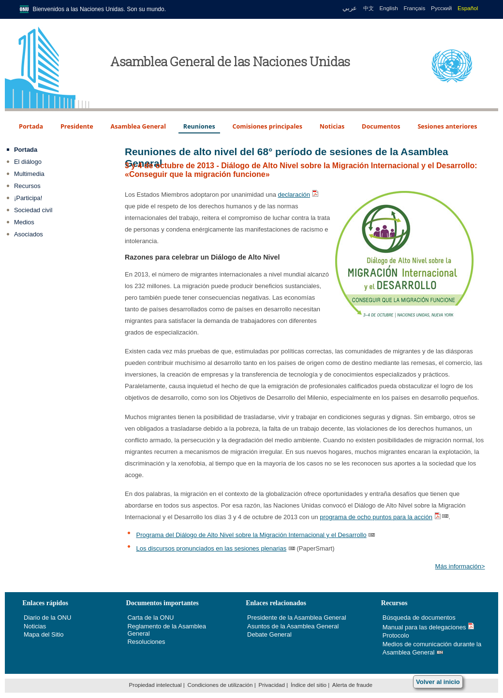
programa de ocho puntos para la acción (376, 517)
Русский (441, 8)
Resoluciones (146, 641)
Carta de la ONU (150, 617)
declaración (294, 194)
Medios (24, 222)
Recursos (27, 185)
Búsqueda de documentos (419, 617)
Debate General (269, 634)
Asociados (28, 234)
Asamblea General (138, 126)
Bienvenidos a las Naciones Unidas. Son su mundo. (99, 9)
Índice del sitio (308, 685)
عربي (348, 8)
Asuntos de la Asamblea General (293, 626)
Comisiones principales (267, 126)
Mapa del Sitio (43, 634)
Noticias (332, 126)
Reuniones (199, 126)
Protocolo (396, 635)
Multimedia (29, 173)
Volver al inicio (438, 681)
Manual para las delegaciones (424, 627)
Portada (31, 126)
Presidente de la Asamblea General (296, 617)
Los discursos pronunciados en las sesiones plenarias (211, 548)
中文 (368, 8)
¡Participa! (28, 198)
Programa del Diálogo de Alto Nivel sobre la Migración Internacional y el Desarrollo (251, 534)
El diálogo (28, 161)
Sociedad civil (33, 210)
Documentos (381, 126)
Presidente (76, 126)
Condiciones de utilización (219, 685)
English (388, 8)
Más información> (460, 566)
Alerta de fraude (352, 685)
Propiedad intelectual (155, 685)
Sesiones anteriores (447, 126)
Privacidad (271, 685)
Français (414, 8)
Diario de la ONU (47, 617)
